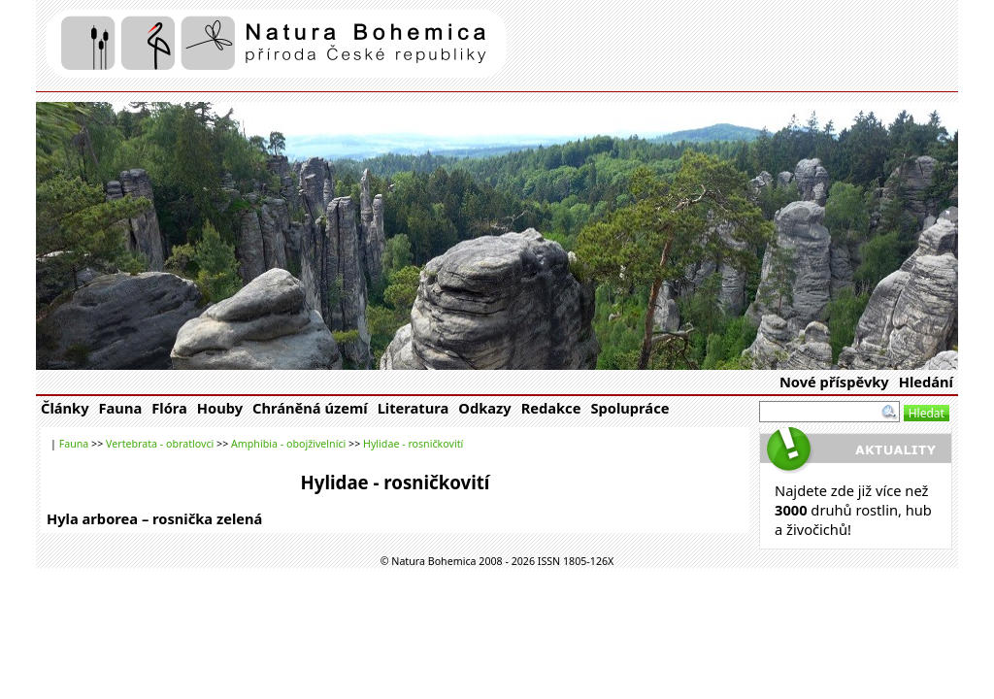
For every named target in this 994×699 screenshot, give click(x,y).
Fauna (121, 407)
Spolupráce (629, 407)
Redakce (551, 407)
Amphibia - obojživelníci (288, 443)
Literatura (413, 407)
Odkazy (484, 407)
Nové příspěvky (834, 381)
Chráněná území (310, 407)
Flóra (169, 407)
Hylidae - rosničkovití (413, 443)
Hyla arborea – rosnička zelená (154, 518)
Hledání (926, 381)
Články (65, 407)
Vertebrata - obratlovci (160, 443)
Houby (220, 407)
